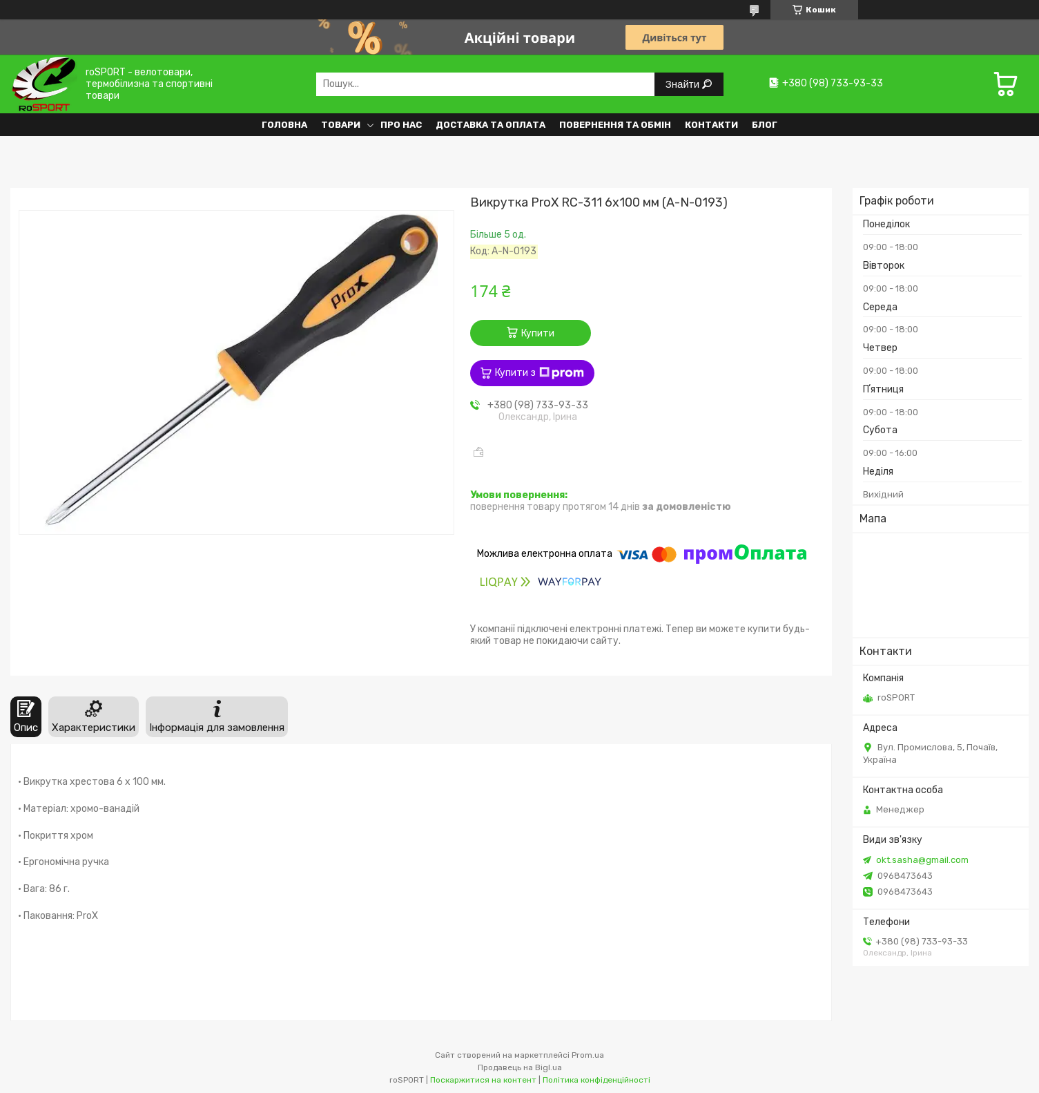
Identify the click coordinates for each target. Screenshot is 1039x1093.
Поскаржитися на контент (483, 1080)
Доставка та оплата (490, 125)
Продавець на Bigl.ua (520, 1067)
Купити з (539, 373)
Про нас (401, 125)
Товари (340, 125)
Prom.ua (588, 1055)
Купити (537, 333)
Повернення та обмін (615, 125)
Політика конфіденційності (596, 1080)
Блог (764, 125)
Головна (284, 125)
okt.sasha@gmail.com (922, 860)
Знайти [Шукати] (684, 84)
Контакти (711, 125)
